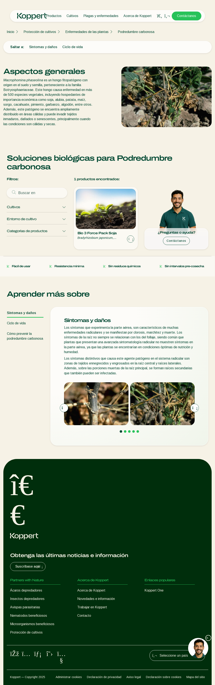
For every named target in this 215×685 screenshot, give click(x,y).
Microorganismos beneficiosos (32, 624)
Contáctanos (186, 16)
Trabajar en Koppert (92, 607)
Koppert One (154, 590)
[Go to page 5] (137, 431)
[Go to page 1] (121, 431)
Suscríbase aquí (29, 566)
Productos (54, 16)
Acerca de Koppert (137, 16)
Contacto (84, 615)
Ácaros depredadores (26, 590)
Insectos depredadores (27, 599)
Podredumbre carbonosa (136, 32)
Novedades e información (96, 599)
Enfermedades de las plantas (87, 32)
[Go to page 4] (133, 431)
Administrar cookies (69, 677)
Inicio (10, 32)
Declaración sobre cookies (163, 677)
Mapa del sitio (195, 677)
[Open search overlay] (160, 16)
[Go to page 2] (125, 431)
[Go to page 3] (129, 431)
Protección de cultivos (40, 32)
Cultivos (72, 16)
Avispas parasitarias (25, 607)
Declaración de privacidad (104, 677)
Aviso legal (133, 677)
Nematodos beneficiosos (28, 615)
